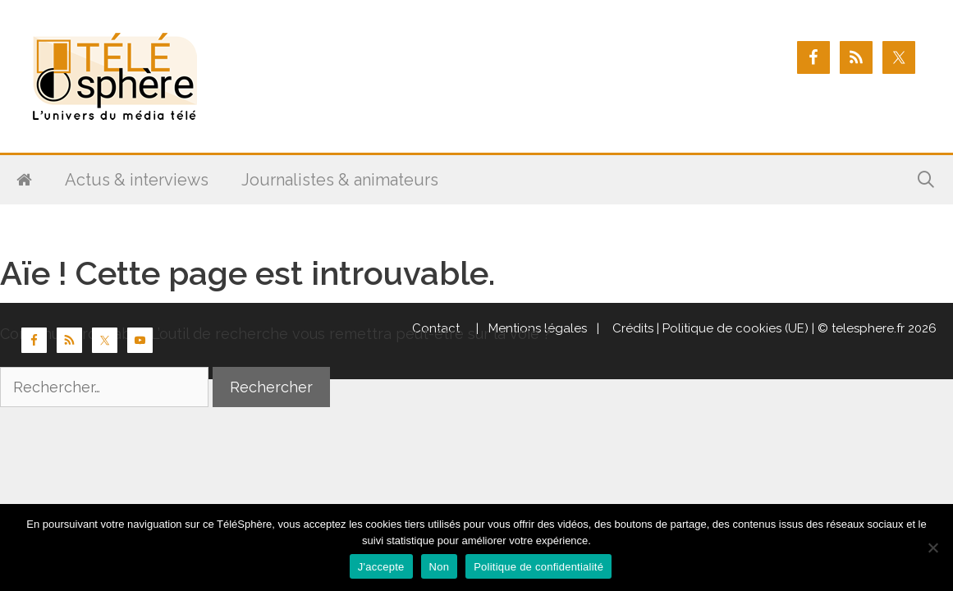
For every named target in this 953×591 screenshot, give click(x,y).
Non (439, 567)
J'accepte (381, 567)
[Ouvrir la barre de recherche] (926, 179)
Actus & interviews (136, 180)
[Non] (932, 547)
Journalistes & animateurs (339, 180)
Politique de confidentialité (538, 567)
